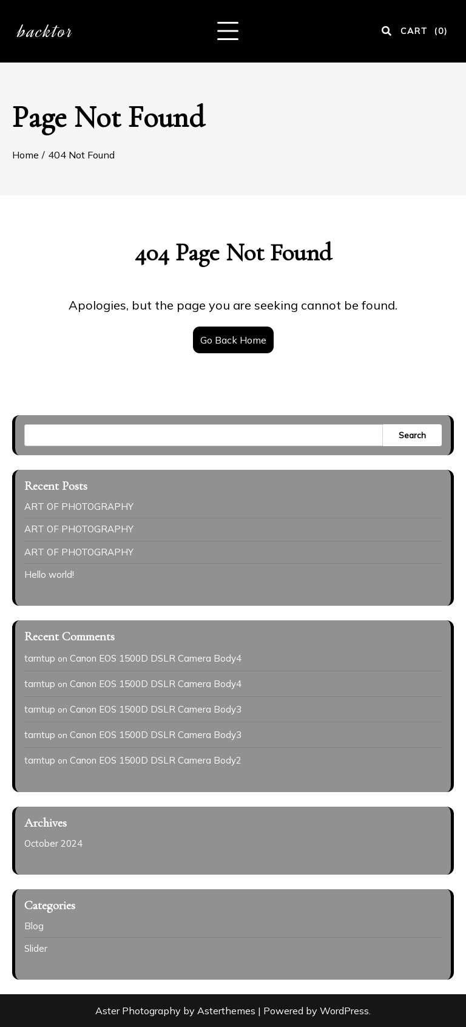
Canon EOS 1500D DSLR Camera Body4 (155, 658)
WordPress (344, 1011)
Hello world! (49, 574)
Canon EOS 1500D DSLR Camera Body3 (155, 709)
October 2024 (53, 843)
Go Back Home (233, 340)
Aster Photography (138, 1011)
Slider (35, 948)
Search (412, 435)
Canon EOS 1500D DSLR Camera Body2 (155, 760)
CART (424, 30)
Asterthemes (226, 1011)
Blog (34, 926)
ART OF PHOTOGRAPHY (78, 506)
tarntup (39, 658)
